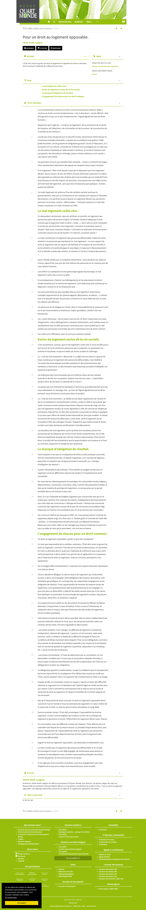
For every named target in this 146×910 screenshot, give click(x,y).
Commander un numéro (108, 842)
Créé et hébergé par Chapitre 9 (60, 906)
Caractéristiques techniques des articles (114, 859)
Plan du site (73, 903)
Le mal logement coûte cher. (54, 86)
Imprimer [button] (29, 48)
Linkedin (21, 861)
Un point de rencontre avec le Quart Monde (34, 830)
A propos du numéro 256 (108, 874)
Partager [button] (56, 48)
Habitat (95, 66)
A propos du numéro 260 (108, 869)
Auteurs (61, 869)
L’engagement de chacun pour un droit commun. (63, 96)
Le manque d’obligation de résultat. (58, 93)
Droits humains (104, 66)
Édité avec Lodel (79, 906)
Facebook (21, 856)
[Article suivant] (121, 29)
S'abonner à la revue (106, 840)
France (94, 74)
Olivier (33, 42)
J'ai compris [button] (21, 903)
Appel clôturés (104, 857)
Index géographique (66, 874)
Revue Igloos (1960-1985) (108, 889)
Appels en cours (105, 854)
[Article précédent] (116, 29)
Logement (114, 66)
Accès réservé (91, 906)
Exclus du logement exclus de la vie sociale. (61, 89)
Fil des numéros (24, 854)
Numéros (79, 22)
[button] (54, 21)
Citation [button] (42, 48)
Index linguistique (65, 876)
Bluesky (21, 859)
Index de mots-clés (65, 871)
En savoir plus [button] (11, 897)
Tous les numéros (73, 858)
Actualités (103, 830)
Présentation (65, 22)
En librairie (103, 844)
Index (89, 22)
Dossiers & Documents (67, 886)
